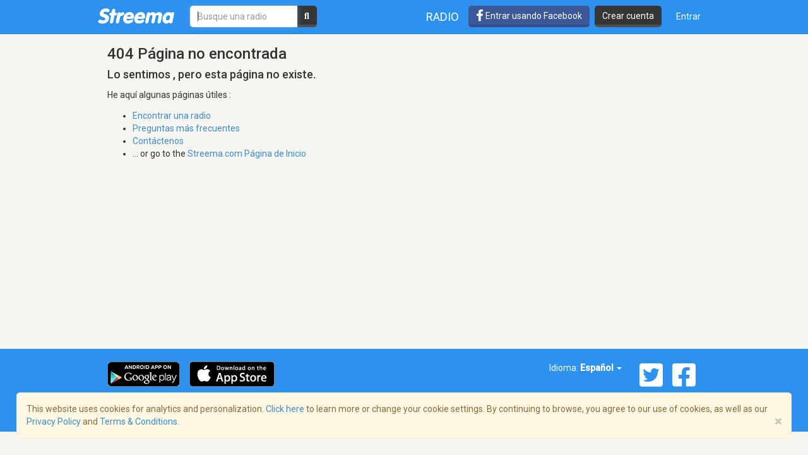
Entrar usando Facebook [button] (529, 16)
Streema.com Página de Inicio (246, 154)
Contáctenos (158, 141)
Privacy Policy (54, 421)
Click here (285, 409)
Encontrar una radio (172, 116)
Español (601, 368)
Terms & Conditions (138, 421)
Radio (442, 16)
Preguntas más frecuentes (186, 128)
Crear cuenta (628, 16)
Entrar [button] (688, 16)
